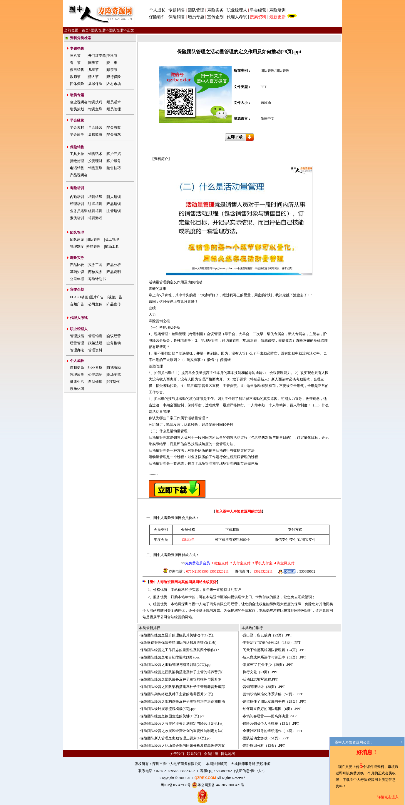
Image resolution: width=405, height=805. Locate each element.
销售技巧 (114, 168)
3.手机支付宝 (261, 563)
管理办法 (77, 350)
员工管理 (112, 239)
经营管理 (77, 343)
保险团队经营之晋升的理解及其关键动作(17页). (177, 635)
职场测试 (114, 374)
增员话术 (114, 102)
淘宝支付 (309, 540)
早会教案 (114, 127)
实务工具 (95, 265)
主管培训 (114, 211)
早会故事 (77, 134)
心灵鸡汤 (95, 374)
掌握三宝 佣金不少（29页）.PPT (268, 665)
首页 (85, 30)
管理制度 (77, 247)
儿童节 (93, 70)
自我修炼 (95, 382)
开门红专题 (97, 56)
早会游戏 (114, 134)
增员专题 (196, 17)
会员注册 (211, 754)
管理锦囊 (95, 336)
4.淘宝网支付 (283, 563)
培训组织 (95, 197)
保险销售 (176, 17)
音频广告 (77, 304)
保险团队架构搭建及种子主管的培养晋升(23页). (177, 694)
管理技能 (77, 336)
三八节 (75, 56)
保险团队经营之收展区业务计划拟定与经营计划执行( (181, 723)
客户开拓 (114, 154)
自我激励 (114, 367)
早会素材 (77, 127)
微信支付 (282, 540)
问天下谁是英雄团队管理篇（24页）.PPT (274, 650)
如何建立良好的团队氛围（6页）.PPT (272, 709)
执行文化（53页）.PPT (260, 672)
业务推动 (114, 343)
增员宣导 (95, 109)
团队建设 (77, 239)
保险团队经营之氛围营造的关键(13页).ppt (172, 716)
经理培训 (77, 204)
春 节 (75, 63)
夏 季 (112, 63)
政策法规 (95, 343)
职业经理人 (237, 10)
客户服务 (114, 161)
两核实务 (95, 272)
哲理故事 (77, 374)
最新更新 (277, 17)
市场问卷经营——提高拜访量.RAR (270, 716)
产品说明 (114, 272)
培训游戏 (95, 218)
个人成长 (157, 10)
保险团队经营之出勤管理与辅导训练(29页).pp (175, 665)
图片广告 (97, 297)
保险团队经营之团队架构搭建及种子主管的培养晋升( (181, 672)
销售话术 (95, 154)
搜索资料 (258, 17)
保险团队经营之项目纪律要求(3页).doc (170, 657)
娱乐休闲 (77, 389)
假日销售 (77, 70)
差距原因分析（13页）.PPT (264, 746)
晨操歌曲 (95, 134)
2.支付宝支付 (239, 563)
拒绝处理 (77, 161)
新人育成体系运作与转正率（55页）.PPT (274, 657)
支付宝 (295, 540)
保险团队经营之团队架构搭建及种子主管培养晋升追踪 (182, 687)
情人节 (93, 77)
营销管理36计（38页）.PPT (264, 687)
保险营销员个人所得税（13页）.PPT (271, 723)
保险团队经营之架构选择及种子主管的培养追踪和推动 (182, 701)
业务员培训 (79, 211)
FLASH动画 (79, 297)
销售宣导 (95, 168)
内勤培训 (77, 197)
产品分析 (114, 265)
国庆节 (93, 63)
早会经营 (258, 10)
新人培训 (114, 197)
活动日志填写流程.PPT (260, 679)
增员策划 (77, 109)
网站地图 (228, 754)
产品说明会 (79, 175)
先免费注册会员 (197, 563)
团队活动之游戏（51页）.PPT (266, 738)
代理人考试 (237, 17)
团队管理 (196, 10)
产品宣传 (114, 304)
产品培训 (114, 204)
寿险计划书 (97, 279)
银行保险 (114, 77)
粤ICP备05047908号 (176, 785)
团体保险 (77, 84)
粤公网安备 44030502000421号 (218, 785)
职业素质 (95, 367)
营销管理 (93, 247)
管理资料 (95, 350)
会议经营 (114, 336)
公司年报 (77, 279)
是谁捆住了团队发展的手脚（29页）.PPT (274, 701)
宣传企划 (215, 17)
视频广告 (115, 297)
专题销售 (177, 10)
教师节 (75, 77)
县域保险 (95, 84)
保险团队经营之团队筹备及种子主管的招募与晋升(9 (180, 679)
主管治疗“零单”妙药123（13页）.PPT (271, 643)
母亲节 (112, 70)
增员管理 (114, 109)
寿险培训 (277, 10)
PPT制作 (113, 382)
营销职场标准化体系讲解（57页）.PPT (273, 694)
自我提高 (77, 367)
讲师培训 (95, 204)
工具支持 (77, 154)
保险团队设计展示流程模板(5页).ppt (167, 709)
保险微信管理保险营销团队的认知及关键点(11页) (178, 643)
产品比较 (77, 265)
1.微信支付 (220, 563)
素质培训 (77, 218)
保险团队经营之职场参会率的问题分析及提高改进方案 (182, 746)
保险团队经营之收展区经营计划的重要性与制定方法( (181, 731)
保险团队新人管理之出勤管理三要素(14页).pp (175, 738)
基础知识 (77, 272)
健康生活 (77, 382)
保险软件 (157, 17)
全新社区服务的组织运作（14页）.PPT (273, 731)
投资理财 (95, 161)
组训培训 (95, 211)
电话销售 (77, 168)
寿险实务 (215, 10)
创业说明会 (79, 102)
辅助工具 (112, 247)
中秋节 (112, 56)
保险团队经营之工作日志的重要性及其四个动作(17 (179, 650)
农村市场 (114, 84)
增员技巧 (95, 102)
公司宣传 (95, 304)
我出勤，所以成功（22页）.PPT (267, 635)
